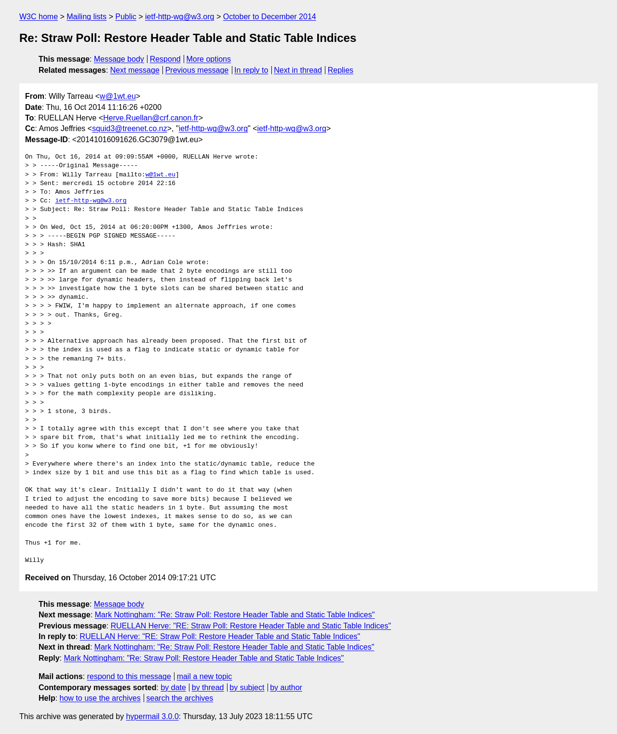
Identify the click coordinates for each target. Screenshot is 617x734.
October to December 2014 (269, 17)
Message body (119, 59)
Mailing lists (87, 17)
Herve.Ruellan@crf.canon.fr (151, 118)
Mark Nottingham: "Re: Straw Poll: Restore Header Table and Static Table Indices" (235, 615)
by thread (208, 687)
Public (125, 17)
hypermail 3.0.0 (152, 716)
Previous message (197, 70)
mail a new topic (204, 676)
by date (173, 687)
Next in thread (298, 70)
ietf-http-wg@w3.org (179, 17)
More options (209, 59)
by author (286, 687)
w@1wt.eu (118, 96)
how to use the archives (100, 698)
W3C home (38, 17)
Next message (135, 70)
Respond (165, 59)
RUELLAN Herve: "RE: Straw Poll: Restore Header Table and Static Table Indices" (250, 626)
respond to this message (129, 676)
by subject (246, 687)
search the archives (180, 698)
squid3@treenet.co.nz (129, 128)
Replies (340, 70)
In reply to (251, 70)
